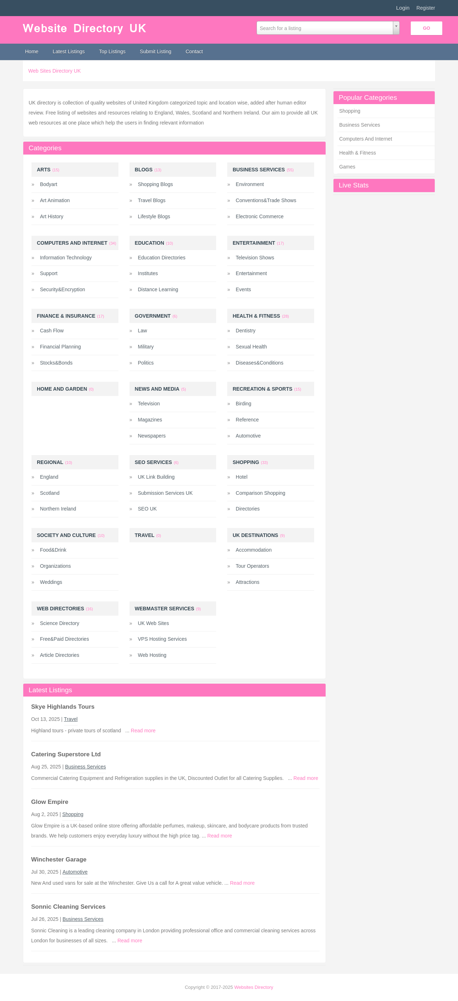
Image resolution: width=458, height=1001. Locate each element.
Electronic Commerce (260, 216)
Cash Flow (52, 330)
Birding (244, 403)
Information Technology (66, 257)
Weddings (51, 582)
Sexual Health (251, 347)
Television (149, 403)
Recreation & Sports (262, 389)
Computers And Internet (365, 139)
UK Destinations (255, 535)
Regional (50, 462)
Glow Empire (49, 802)
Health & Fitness (357, 153)
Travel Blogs (151, 200)
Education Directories (161, 257)
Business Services (359, 125)
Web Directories (60, 608)
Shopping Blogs (155, 184)
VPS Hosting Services (162, 639)
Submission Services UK (165, 493)
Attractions (247, 582)
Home (31, 51)
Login (403, 8)
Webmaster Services (164, 608)
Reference (247, 420)
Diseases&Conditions (259, 363)
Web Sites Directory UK (54, 71)
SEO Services (153, 462)
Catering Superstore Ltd (66, 754)
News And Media (157, 389)
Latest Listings (69, 51)
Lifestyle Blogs (154, 216)
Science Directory (59, 623)
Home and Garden (62, 389)
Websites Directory (253, 987)
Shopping (349, 111)
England (49, 477)
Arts (43, 169)
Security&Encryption (62, 289)
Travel (145, 535)
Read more (143, 730)
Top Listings (112, 51)
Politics (146, 363)
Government (153, 316)
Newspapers (152, 436)
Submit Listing (155, 51)
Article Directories (59, 655)
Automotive (248, 436)
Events (243, 289)
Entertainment (254, 243)
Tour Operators (252, 566)
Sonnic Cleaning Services (68, 906)
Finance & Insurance (66, 316)
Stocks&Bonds (56, 363)
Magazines (150, 420)
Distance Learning (158, 289)
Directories (248, 509)
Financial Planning (60, 347)
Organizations (55, 566)
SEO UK (147, 509)
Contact (194, 51)
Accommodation (254, 550)
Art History (51, 216)
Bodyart (48, 184)
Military (146, 347)
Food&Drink (53, 550)
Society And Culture (66, 535)
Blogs (144, 169)
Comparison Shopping (261, 493)
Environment (250, 184)
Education (149, 243)
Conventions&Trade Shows (266, 200)
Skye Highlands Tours (62, 706)
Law (142, 330)
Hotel (242, 477)
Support (49, 273)
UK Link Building (156, 477)
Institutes (148, 273)
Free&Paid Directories (64, 639)
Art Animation (55, 200)
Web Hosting (152, 655)
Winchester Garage (59, 859)
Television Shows (255, 257)
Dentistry (245, 330)
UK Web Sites (153, 623)
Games (347, 167)
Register (425, 8)
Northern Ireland (58, 509)
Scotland (49, 493)
